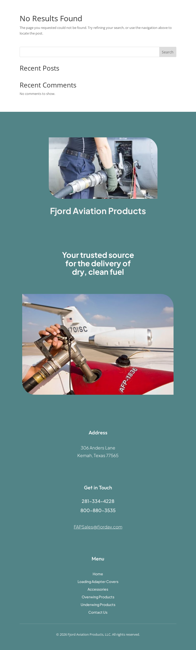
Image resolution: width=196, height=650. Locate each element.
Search (168, 52)
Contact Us (97, 612)
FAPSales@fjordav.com (98, 527)
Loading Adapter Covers (98, 582)
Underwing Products (98, 605)
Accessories (98, 589)
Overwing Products (98, 597)
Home (98, 574)
